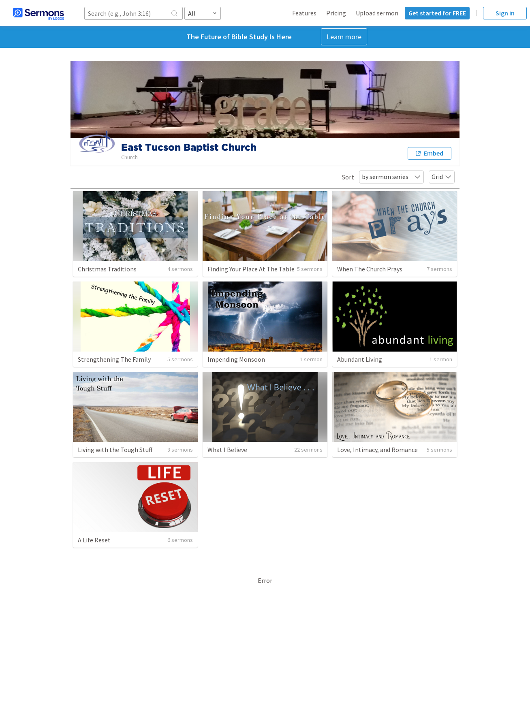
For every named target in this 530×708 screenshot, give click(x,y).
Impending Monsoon (236, 359)
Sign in (505, 13)
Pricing (336, 13)
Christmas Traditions (107, 269)
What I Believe (227, 450)
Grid (442, 177)
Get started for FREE (437, 13)
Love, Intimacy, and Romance (377, 450)
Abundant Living (359, 359)
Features (304, 13)
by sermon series (391, 177)
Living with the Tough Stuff (115, 450)
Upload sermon (377, 13)
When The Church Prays (369, 269)
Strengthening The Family (114, 359)
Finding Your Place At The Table (251, 269)
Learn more (344, 36)
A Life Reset (94, 540)
